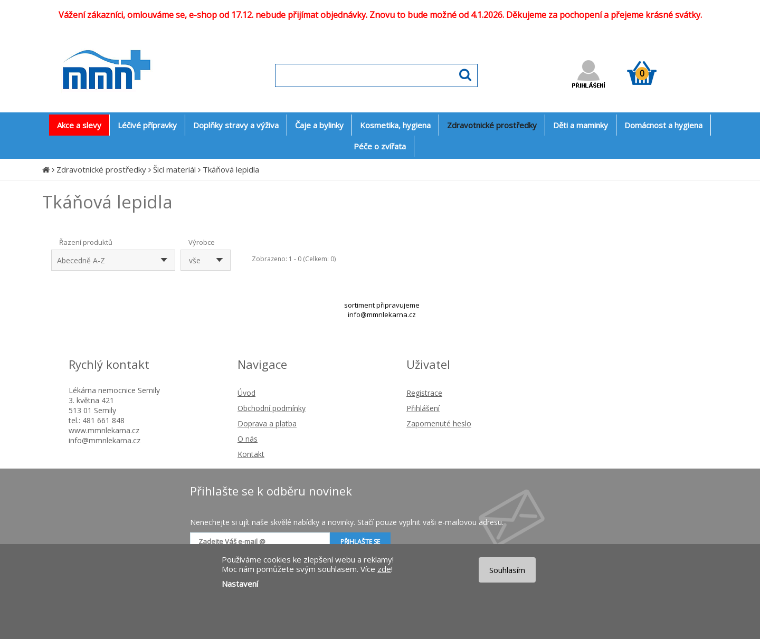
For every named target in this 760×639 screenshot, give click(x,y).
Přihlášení (423, 408)
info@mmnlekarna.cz (382, 314)
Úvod (246, 393)
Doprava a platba (267, 423)
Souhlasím (507, 570)
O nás (248, 439)
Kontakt (251, 454)
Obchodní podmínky (272, 408)
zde (384, 569)
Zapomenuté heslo (438, 423)
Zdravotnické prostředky (101, 169)
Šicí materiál (174, 169)
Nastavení (240, 583)
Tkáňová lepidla (231, 169)
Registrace (424, 393)
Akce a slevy (79, 125)
